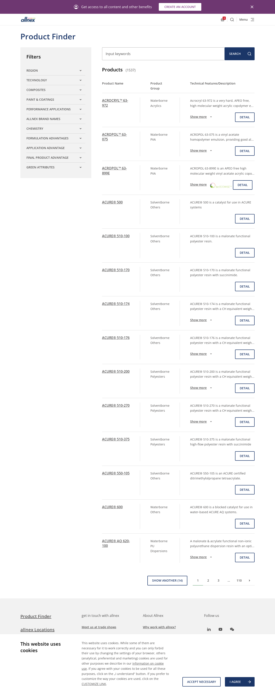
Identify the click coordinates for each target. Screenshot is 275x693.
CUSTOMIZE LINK (94, 684)
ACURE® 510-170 (116, 270)
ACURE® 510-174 (116, 303)
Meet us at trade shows (99, 627)
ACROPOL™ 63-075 (114, 137)
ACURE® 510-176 (116, 337)
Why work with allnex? (159, 627)
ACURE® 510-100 (116, 236)
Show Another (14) (167, 580)
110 (239, 580)
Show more (201, 117)
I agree (241, 682)
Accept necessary (201, 682)
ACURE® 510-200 (116, 371)
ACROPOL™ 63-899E (114, 170)
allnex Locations (37, 630)
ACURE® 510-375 (116, 439)
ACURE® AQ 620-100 (116, 543)
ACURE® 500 (112, 202)
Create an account (180, 7)
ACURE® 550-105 (116, 473)
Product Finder (35, 616)
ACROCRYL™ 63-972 (115, 103)
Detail (245, 117)
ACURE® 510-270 (116, 405)
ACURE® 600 (112, 507)
